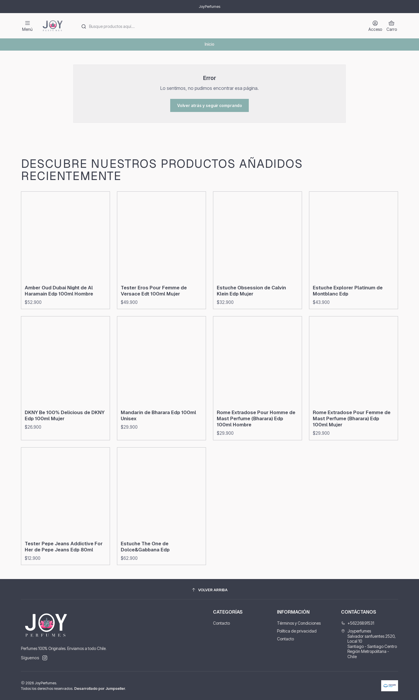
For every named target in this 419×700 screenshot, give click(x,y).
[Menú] (27, 25)
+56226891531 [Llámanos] (357, 623)
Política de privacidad (297, 630)
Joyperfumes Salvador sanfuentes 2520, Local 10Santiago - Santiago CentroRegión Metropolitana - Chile (369, 643)
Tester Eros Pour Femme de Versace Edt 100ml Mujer (154, 319)
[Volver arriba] (209, 590)
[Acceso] (375, 25)
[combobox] (218, 26)
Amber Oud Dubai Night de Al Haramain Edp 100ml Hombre (59, 313)
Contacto (221, 623)
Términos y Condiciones (299, 623)
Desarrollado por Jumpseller (99, 688)
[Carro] (391, 25)
